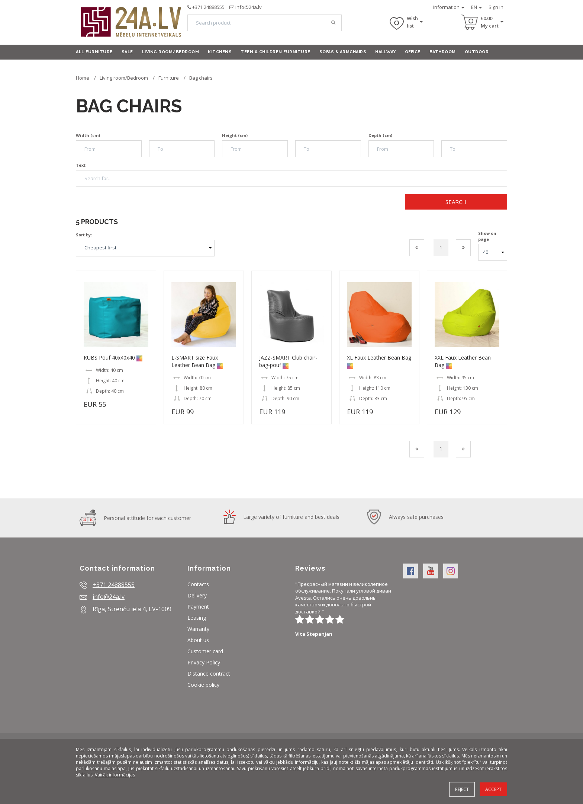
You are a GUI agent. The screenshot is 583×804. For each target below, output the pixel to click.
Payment (198, 606)
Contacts (198, 584)
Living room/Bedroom (170, 52)
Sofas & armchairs (343, 52)
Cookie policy (203, 684)
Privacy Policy (203, 662)
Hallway (385, 52)
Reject (462, 789)
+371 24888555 (208, 7)
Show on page (487, 236)
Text (81, 165)
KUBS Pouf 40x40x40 (109, 357)
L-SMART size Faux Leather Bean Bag (194, 361)
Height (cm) (235, 135)
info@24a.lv (248, 7)
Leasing (196, 617)
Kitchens (220, 52)
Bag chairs (201, 77)
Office (413, 52)
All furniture (94, 52)
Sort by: (84, 234)
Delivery (197, 595)
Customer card (205, 651)
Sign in (496, 7)
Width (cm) (88, 135)
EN (476, 7)
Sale (127, 52)
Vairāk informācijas (115, 775)
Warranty (198, 628)
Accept (493, 789)
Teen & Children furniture (275, 52)
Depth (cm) (380, 135)
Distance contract (208, 673)
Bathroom (442, 52)
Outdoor (477, 52)
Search (456, 201)
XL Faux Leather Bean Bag (379, 357)
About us (198, 640)
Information (448, 7)
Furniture (169, 77)
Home (82, 77)
